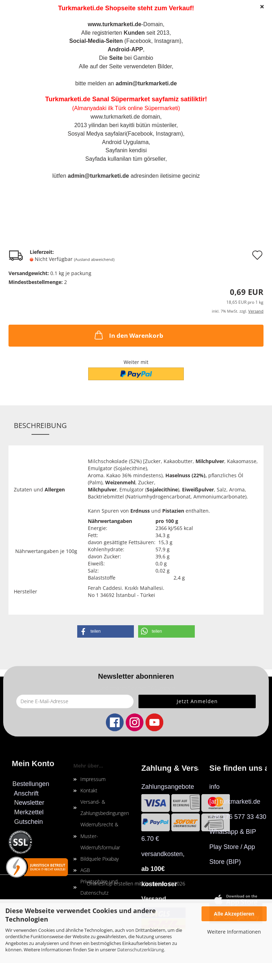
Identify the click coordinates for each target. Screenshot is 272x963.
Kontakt (88, 790)
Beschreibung (40, 425)
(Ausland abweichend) (94, 259)
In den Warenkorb (128, 335)
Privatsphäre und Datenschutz (99, 887)
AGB (85, 870)
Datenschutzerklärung (140, 949)
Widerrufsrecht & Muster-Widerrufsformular (100, 835)
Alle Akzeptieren (234, 913)
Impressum (93, 779)
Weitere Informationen (234, 931)
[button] (105, 631)
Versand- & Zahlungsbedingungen (104, 807)
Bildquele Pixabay (99, 858)
